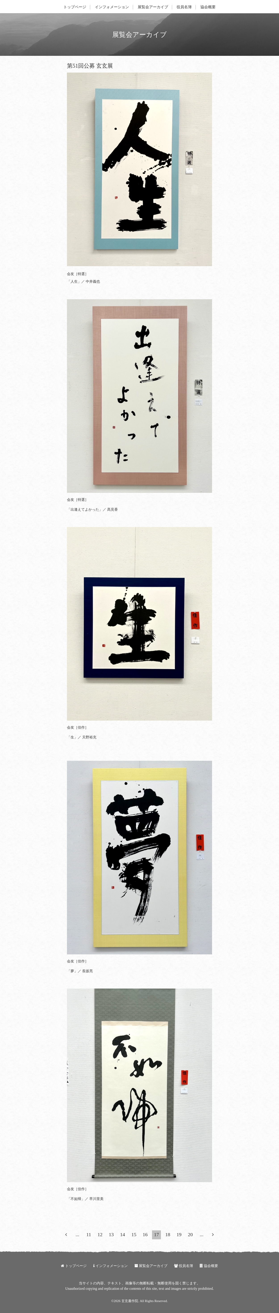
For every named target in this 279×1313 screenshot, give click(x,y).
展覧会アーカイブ (153, 7)
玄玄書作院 (129, 1301)
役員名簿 (184, 7)
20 (190, 1234)
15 (133, 1234)
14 (122, 1234)
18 (167, 1234)
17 (156, 1234)
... (77, 1234)
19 (179, 1234)
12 (100, 1234)
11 (88, 1234)
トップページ (74, 7)
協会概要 (208, 7)
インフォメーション (112, 7)
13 (111, 1234)
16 (145, 1234)
